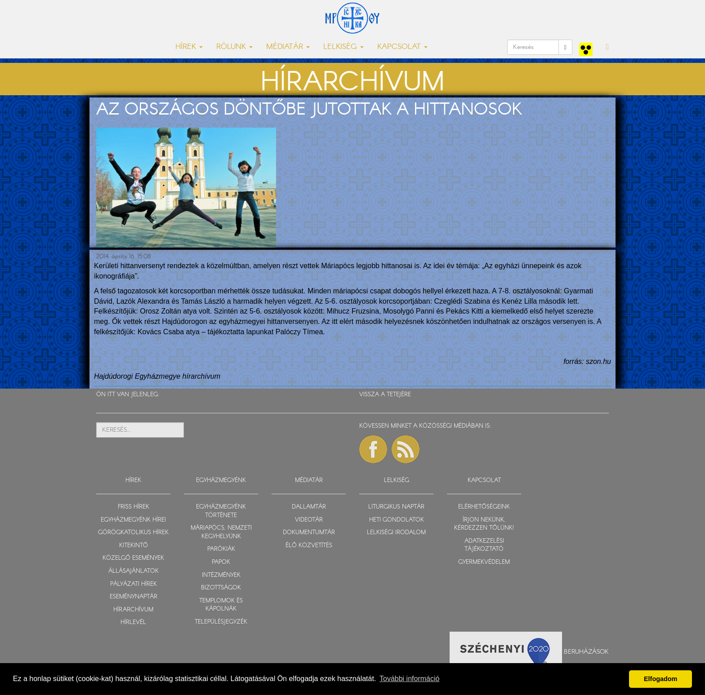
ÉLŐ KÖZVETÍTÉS (309, 545)
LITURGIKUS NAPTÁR (396, 507)
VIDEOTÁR (309, 520)
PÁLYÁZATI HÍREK (133, 584)
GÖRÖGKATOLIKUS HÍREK (133, 532)
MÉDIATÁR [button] (288, 47)
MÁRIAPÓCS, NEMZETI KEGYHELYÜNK (221, 532)
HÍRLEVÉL (133, 622)
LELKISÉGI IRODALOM (396, 532)
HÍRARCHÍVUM (133, 610)
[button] (607, 47)
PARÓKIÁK (221, 549)
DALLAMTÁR (309, 507)
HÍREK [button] (189, 47)
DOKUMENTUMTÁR (309, 532)
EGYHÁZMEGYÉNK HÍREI (133, 520)
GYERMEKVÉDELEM (484, 562)
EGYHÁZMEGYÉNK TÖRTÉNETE (221, 511)
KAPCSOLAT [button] (402, 47)
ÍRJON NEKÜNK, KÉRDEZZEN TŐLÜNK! (484, 524)
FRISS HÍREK (133, 507)
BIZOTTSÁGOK (221, 588)
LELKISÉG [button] (343, 47)
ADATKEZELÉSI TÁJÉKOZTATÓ (484, 545)
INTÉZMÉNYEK (221, 575)
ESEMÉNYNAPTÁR (133, 597)
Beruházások (586, 651)
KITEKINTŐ (133, 545)
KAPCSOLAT (484, 480)
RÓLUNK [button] (234, 47)
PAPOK (221, 562)
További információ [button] (409, 678)
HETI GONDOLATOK (396, 520)
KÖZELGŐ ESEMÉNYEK (133, 558)
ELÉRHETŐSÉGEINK (484, 507)
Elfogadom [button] (660, 678)
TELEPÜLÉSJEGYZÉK (221, 622)
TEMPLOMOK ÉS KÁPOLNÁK (221, 605)
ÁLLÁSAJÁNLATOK (133, 571)
